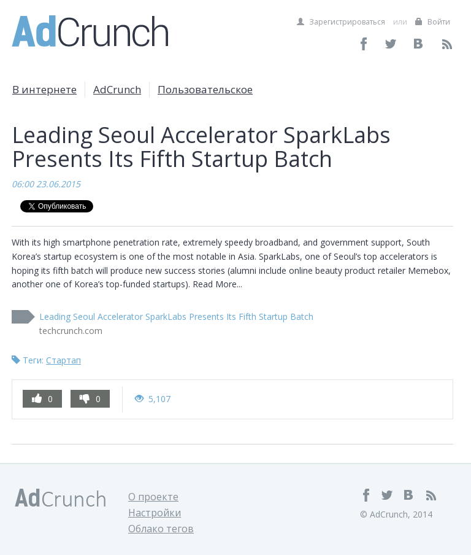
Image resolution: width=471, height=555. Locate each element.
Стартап (63, 360)
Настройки (154, 512)
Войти (432, 22)
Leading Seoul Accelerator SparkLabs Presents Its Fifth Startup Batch (176, 316)
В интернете (44, 89)
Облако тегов (161, 528)
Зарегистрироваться (341, 22)
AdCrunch (117, 89)
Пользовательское (205, 89)
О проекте (153, 496)
